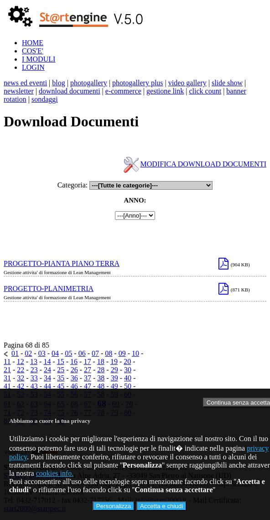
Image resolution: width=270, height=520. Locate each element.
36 (74, 378)
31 (7, 378)
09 (122, 353)
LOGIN (33, 67)
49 (114, 386)
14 (47, 361)
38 (100, 378)
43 (34, 386)
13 (33, 361)
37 (87, 378)
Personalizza (113, 506)
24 (47, 370)
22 (20, 370)
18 (100, 361)
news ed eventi (25, 83)
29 (114, 370)
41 (7, 386)
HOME (32, 43)
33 (34, 378)
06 (82, 353)
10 (135, 353)
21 (7, 370)
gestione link (165, 91)
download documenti (69, 91)
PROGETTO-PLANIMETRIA (48, 288)
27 (87, 370)
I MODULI (38, 59)
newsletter (19, 91)
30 (127, 370)
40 (127, 378)
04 (55, 353)
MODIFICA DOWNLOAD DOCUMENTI (203, 164)
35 (60, 378)
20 (127, 361)
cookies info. (55, 473)
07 (95, 353)
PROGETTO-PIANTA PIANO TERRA (61, 263)
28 (100, 370)
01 (15, 353)
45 (60, 386)
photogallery (88, 83)
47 (87, 386)
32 (20, 378)
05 (68, 353)
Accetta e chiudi (161, 506)
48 (100, 386)
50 (127, 386)
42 (20, 386)
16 (74, 361)
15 (60, 361)
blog (58, 83)
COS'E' (32, 51)
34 (47, 378)
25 (60, 370)
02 (28, 353)
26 (74, 370)
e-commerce (123, 91)
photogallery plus (137, 83)
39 (114, 378)
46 (74, 386)
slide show (227, 83)
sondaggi (44, 99)
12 (20, 361)
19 (114, 361)
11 (7, 361)
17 (87, 361)
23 (34, 370)
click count (205, 91)
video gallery (187, 83)
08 (108, 353)
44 (47, 386)
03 (42, 353)
